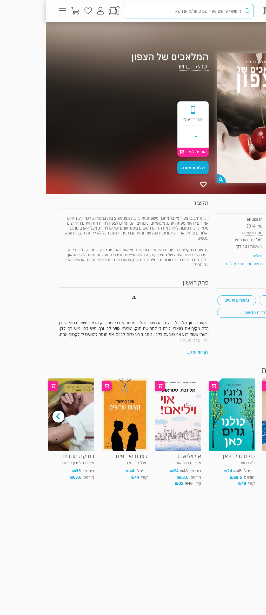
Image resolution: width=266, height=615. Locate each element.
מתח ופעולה (234, 32)
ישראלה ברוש (148, 66)
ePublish (209, 219)
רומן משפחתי (232, 300)
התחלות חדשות (211, 312)
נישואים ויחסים (190, 300)
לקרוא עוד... (152, 352)
